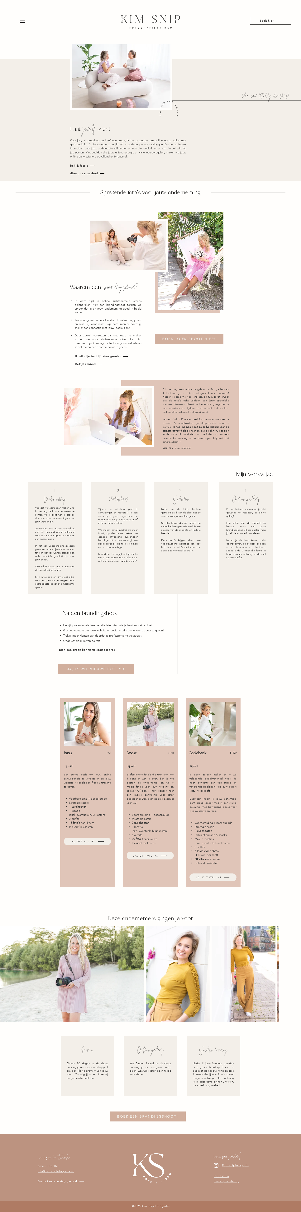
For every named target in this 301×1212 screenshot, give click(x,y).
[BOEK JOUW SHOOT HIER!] (189, 339)
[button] (22, 20)
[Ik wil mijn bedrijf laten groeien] (105, 356)
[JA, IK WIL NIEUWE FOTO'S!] (96, 669)
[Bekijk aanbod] (105, 364)
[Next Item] (272, 974)
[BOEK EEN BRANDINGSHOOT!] (148, 1116)
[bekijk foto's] (92, 166)
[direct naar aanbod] (92, 173)
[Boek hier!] (270, 21)
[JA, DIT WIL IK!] (87, 841)
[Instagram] (216, 1165)
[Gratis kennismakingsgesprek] (71, 1181)
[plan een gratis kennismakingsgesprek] (98, 650)
